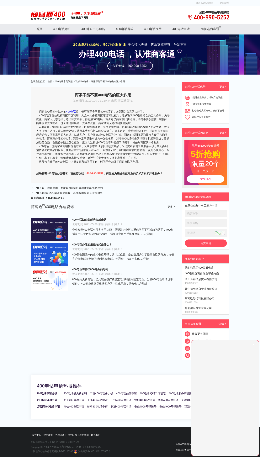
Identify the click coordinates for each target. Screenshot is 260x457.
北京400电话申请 (74, 400)
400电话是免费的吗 (75, 393)
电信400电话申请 (74, 406)
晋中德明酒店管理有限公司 (201, 288)
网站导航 (224, 3)
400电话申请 (181, 29)
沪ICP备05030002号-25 (88, 447)
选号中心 (36, 435)
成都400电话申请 (168, 400)
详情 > (222, 323)
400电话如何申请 (126, 393)
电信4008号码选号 (145, 406)
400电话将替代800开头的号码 (90, 269)
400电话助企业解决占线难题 (89, 219)
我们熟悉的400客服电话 (199, 267)
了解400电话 (81, 81)
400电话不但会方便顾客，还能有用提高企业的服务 (72, 193)
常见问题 (72, 435)
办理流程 (60, 435)
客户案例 (84, 435)
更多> (222, 86)
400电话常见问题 (64, 81)
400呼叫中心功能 (93, 29)
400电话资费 (153, 29)
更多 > (171, 206)
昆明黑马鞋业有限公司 (198, 308)
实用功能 (48, 435)
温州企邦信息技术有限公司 (201, 279)
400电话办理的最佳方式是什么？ (92, 244)
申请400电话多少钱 (101, 393)
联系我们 (95, 435)
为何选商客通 (211, 28)
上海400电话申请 (97, 400)
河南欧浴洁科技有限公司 (200, 298)
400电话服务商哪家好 (182, 393)
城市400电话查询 (205, 3)
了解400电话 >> (54, 198)
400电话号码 (124, 29)
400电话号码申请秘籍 (153, 393)
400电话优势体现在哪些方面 (202, 273)
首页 (39, 29)
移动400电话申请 (97, 406)
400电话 (71, 111)
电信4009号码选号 (170, 406)
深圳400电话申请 (144, 400)
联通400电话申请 (121, 406)
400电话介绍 (62, 29)
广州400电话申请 (121, 400)
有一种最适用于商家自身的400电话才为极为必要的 (72, 188)
